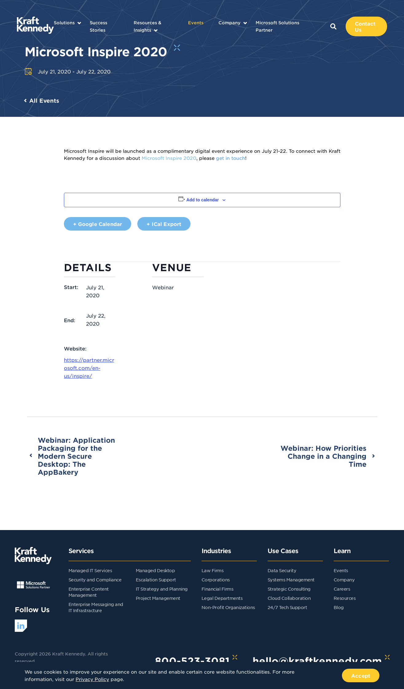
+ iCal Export (164, 224)
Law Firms (213, 570)
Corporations (216, 579)
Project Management (158, 598)
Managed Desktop (155, 570)
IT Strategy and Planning (162, 589)
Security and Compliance (95, 579)
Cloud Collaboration (289, 598)
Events (195, 22)
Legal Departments (222, 598)
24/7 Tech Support (287, 607)
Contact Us (365, 26)
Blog (339, 607)
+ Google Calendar (97, 224)
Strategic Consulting (289, 589)
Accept (360, 675)
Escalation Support (156, 579)
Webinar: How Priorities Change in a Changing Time (323, 456)
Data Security (282, 570)
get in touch (230, 158)
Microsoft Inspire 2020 (169, 158)
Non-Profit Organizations (228, 607)
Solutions (64, 22)
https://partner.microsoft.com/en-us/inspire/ (89, 368)
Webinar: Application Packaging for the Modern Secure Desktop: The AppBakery (76, 456)
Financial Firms (217, 589)
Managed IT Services (90, 570)
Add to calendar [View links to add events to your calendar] (202, 199)
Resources (345, 598)
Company (229, 22)
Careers (342, 589)
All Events (44, 100)
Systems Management (291, 579)
